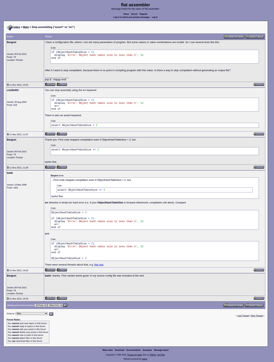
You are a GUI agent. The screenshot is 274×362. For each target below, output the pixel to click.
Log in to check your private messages (131, 17)
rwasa (144, 359)
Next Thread (257, 315)
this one (98, 264)
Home (126, 14)
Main (26, 27)
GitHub (153, 355)
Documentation (133, 350)
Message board (161, 350)
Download (119, 350)
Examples (147, 350)
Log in (155, 17)
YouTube (161, 355)
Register (144, 14)
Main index (108, 350)
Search (134, 14)
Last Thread (243, 315)
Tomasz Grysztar (134, 355)
